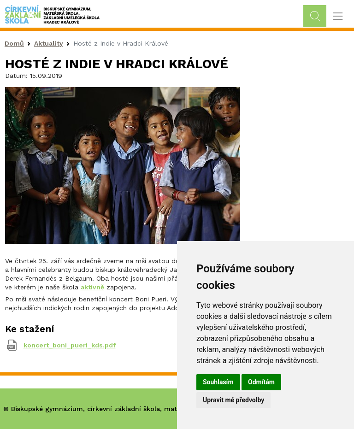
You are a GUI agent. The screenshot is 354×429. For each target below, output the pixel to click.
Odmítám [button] (261, 382)
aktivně (92, 287)
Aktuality (48, 43)
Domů (14, 43)
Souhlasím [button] (218, 382)
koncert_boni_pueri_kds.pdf (70, 345)
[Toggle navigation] (337, 16)
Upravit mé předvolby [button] (233, 400)
